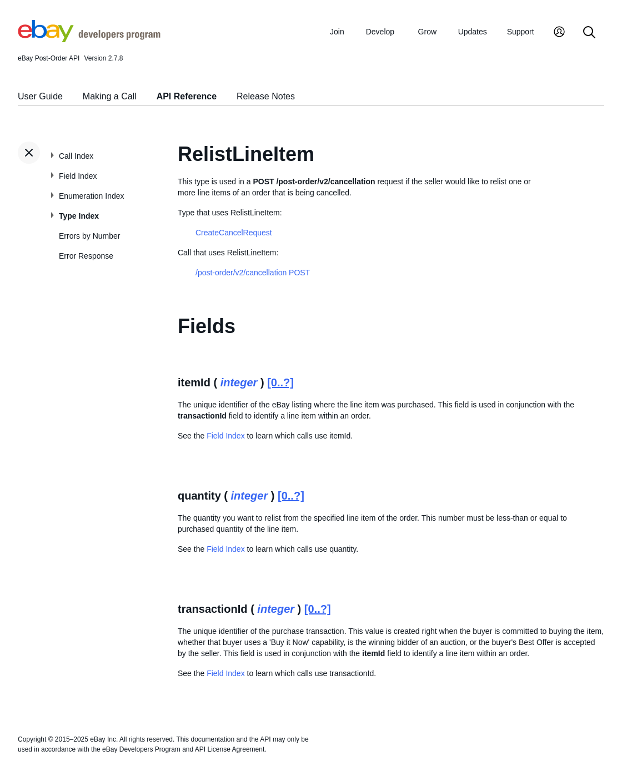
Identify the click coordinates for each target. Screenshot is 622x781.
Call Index (76, 156)
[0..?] (280, 382)
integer (239, 382)
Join (337, 31)
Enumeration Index (91, 196)
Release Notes (266, 96)
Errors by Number (89, 235)
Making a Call (110, 96)
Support (520, 31)
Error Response (86, 255)
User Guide (40, 96)
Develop (380, 31)
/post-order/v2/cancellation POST (252, 272)
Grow (427, 31)
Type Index (79, 215)
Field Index (78, 176)
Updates (472, 31)
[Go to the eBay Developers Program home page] (89, 39)
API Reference (187, 96)
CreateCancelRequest (233, 232)
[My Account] (559, 33)
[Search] (589, 33)
